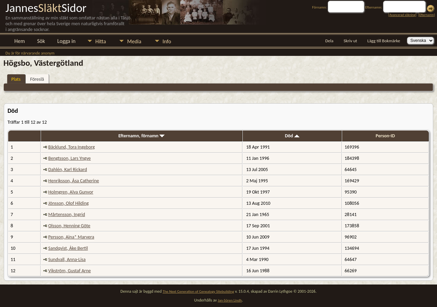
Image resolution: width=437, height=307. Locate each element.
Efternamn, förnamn (141, 136)
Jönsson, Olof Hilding (68, 203)
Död (292, 136)
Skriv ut (350, 40)
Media (134, 41)
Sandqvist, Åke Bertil (68, 248)
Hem (19, 41)
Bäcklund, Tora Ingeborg (71, 147)
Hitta (100, 41)
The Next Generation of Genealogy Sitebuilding (198, 291)
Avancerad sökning (402, 15)
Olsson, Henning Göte (69, 226)
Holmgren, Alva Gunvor (70, 192)
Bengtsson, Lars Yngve (69, 158)
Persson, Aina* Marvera (71, 237)
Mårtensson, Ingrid (66, 214)
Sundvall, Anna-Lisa (67, 259)
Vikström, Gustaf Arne (69, 271)
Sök (41, 41)
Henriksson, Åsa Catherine (73, 181)
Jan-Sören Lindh (230, 300)
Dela (329, 40)
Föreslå (37, 79)
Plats (15, 79)
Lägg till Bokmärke (383, 40)
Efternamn (426, 15)
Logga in (66, 41)
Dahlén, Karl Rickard (67, 169)
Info (167, 41)
